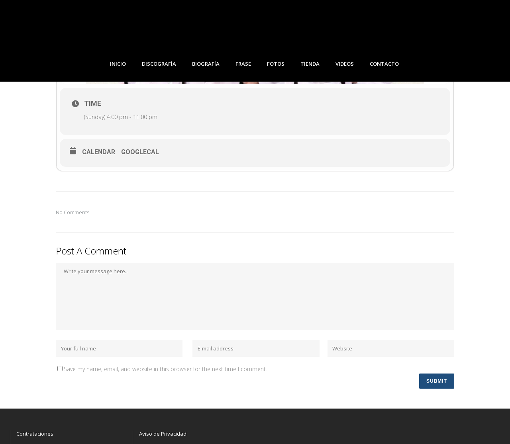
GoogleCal (140, 152)
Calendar (98, 152)
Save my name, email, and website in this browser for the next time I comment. (165, 369)
